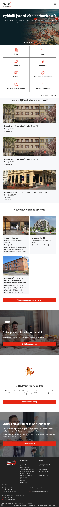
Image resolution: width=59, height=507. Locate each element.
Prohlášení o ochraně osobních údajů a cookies (43, 506)
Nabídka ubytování (29, 344)
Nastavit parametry (29, 402)
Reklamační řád (43, 475)
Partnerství (23, 477)
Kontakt (22, 481)
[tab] (24, 42)
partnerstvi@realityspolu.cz (40, 491)
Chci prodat (23, 466)
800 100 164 (8, 490)
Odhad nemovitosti (26, 475)
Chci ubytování (24, 468)
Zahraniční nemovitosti (27, 469)
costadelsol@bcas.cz (10, 499)
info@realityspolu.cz (10, 492)
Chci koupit (23, 464)
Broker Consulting (44, 464)
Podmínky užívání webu (20, 506)
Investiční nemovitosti (27, 471)
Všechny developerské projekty (29, 300)
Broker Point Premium (45, 466)
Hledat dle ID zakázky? (48, 96)
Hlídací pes (23, 482)
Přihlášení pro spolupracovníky (44, 470)
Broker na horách (25, 473)
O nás (22, 479)
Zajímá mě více (29, 443)
